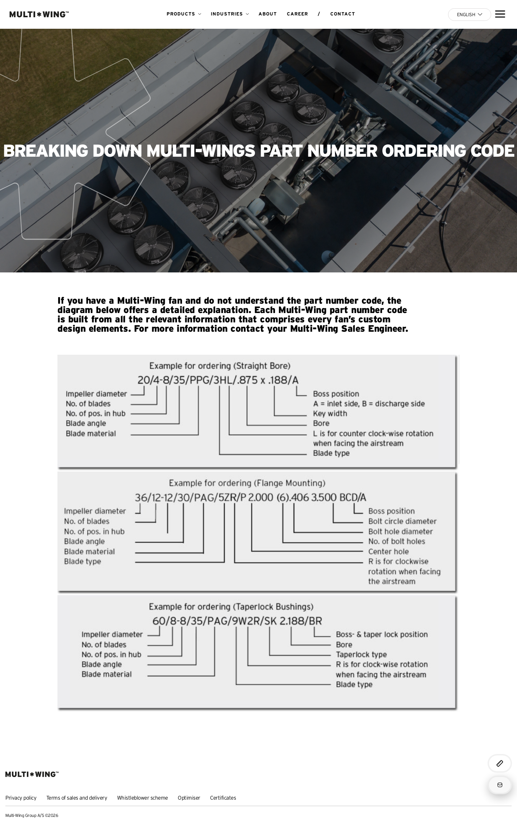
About (267, 14)
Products (181, 14)
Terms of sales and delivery (76, 797)
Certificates (223, 797)
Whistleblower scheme (142, 797)
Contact (342, 14)
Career (297, 14)
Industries (227, 14)
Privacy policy (20, 797)
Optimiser (189, 797)
